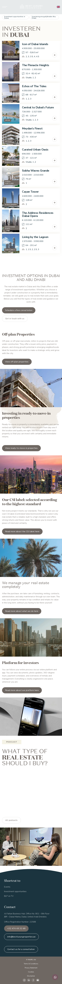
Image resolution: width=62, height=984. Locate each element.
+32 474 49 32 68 (16, 928)
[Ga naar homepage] (31, 7)
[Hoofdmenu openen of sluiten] (4, 7)
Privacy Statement (31, 968)
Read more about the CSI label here (22, 531)
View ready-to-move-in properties (21, 448)
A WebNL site (31, 960)
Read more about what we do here (21, 611)
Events (7, 886)
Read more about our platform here (22, 690)
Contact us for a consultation (21, 949)
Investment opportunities (15, 891)
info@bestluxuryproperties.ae (21, 936)
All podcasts (11, 820)
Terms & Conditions (31, 964)
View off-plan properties (17, 361)
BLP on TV (9, 896)
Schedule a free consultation (18, 310)
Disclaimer (31, 976)
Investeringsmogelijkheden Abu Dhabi (44, 17)
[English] (58, 7)
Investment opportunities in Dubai (14, 17)
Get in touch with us (14, 318)
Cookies (31, 972)
